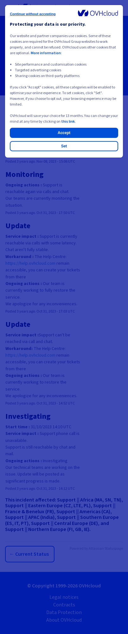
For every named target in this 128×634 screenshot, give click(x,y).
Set (64, 146)
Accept (64, 133)
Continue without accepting (32, 14)
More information (46, 53)
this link (68, 121)
